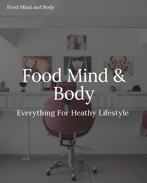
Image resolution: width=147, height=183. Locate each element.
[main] (73, 91)
